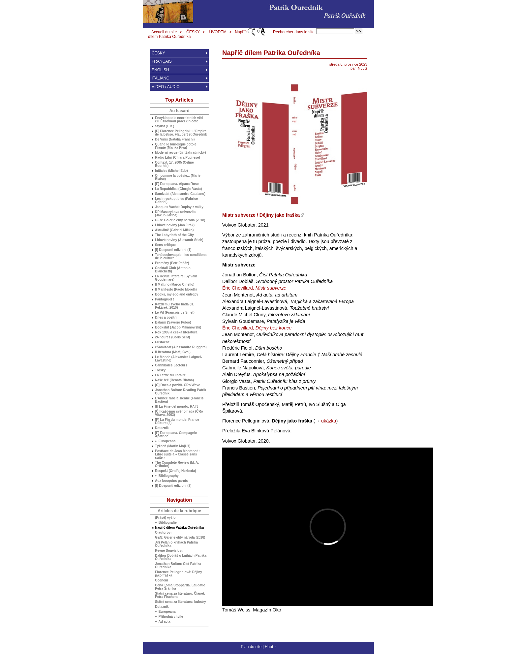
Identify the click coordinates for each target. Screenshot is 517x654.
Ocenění (161, 580)
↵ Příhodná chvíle (169, 616)
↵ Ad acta (162, 621)
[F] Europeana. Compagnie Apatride (176, 434)
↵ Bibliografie (166, 522)
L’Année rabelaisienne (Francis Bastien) (179, 400)
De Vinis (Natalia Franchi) (175, 139)
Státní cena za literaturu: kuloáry (180, 602)
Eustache (162, 342)
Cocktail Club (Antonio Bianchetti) (173, 269)
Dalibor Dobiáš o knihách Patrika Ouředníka (180, 557)
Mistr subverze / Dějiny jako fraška (261, 215)
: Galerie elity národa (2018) (180, 220)
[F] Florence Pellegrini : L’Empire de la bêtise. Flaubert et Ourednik (181, 133)
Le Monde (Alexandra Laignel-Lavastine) (178, 359)
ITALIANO (160, 78)
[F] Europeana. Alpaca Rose (176, 184)
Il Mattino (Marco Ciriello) (174, 284)
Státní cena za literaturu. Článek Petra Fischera (180, 595)
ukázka (328, 420)
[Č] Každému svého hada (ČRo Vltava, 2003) (179, 413)
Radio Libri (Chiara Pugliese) (177, 157)
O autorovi (163, 532)
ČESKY (193, 32)
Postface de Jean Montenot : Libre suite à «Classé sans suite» (177, 454)
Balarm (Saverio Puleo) (173, 322)
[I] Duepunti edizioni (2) (173, 485)
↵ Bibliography (167, 476)
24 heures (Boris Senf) (172, 337)
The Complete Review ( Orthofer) (177, 464)
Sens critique (165, 245)
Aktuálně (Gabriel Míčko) (174, 230)
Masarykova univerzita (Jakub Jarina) (175, 213)
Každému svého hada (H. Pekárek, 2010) (174, 306)
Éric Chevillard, (254, 288)
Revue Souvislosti (169, 550)
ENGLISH (160, 70)
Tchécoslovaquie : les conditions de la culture (181, 256)
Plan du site (251, 646)
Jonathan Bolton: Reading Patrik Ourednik (180, 392)
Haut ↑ (270, 646)
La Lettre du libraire (170, 375)
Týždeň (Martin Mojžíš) (172, 446)
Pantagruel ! (164, 299)
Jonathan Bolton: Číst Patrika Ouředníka (178, 565)
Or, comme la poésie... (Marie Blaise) (177, 177)
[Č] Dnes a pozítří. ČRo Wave (177, 385)
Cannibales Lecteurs (171, 365)
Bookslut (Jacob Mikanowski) (178, 327)
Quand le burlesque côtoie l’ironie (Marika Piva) (176, 146)
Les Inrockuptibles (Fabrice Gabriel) (176, 200)
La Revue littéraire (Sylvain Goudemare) (176, 278)
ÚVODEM (218, 32)
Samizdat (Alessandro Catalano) (180, 194)
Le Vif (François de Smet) (175, 312)
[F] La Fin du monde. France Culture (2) (177, 421)
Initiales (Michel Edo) (171, 170)
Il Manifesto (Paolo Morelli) (176, 289)
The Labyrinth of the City (174, 235)
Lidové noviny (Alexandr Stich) (179, 240)
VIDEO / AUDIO (166, 86)
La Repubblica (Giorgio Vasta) (178, 189)
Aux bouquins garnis (171, 481)
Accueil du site (164, 32)
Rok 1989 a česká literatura (176, 332)
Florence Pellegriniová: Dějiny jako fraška (178, 574)
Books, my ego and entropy (176, 294)
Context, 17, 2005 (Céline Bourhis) (174, 164)
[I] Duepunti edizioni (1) (173, 250)
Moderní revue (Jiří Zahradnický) (180, 152)
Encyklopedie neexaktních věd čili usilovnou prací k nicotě (179, 119)
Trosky (160, 370)
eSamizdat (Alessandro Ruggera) (181, 347)
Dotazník (162, 428)
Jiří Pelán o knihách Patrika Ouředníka (176, 544)
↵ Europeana (165, 441)
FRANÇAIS (162, 61)
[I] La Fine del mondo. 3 (176, 406)
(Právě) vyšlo (165, 517)
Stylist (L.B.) (164, 126)
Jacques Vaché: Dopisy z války (179, 207)
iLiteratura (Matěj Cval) (173, 352)
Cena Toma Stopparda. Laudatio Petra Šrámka (180, 587)
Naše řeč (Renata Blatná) (174, 380)
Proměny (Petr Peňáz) (172, 263)
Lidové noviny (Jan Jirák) (175, 225)
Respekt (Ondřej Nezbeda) (175, 471)
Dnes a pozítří (166, 317)
